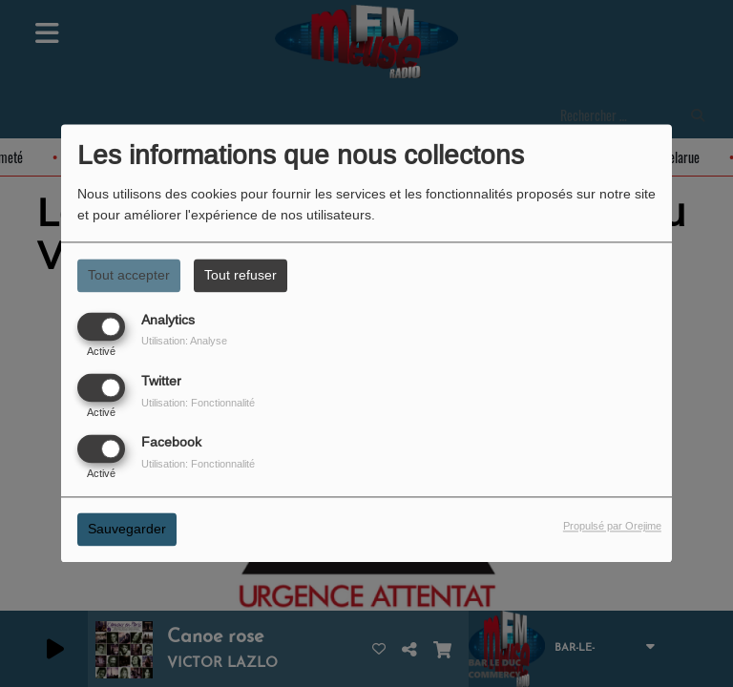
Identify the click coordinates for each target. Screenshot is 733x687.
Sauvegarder (127, 529)
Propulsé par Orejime (612, 526)
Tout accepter (129, 274)
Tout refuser (240, 274)
